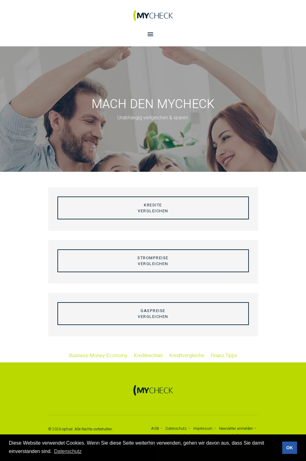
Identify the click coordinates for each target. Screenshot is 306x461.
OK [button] (289, 447)
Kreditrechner (148, 355)
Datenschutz (176, 428)
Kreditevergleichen (153, 208)
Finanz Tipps (224, 355)
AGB (155, 428)
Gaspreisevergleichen (153, 313)
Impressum (202, 428)
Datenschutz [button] (68, 451)
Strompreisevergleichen (153, 261)
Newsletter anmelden (236, 428)
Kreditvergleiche (186, 355)
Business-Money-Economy (98, 355)
